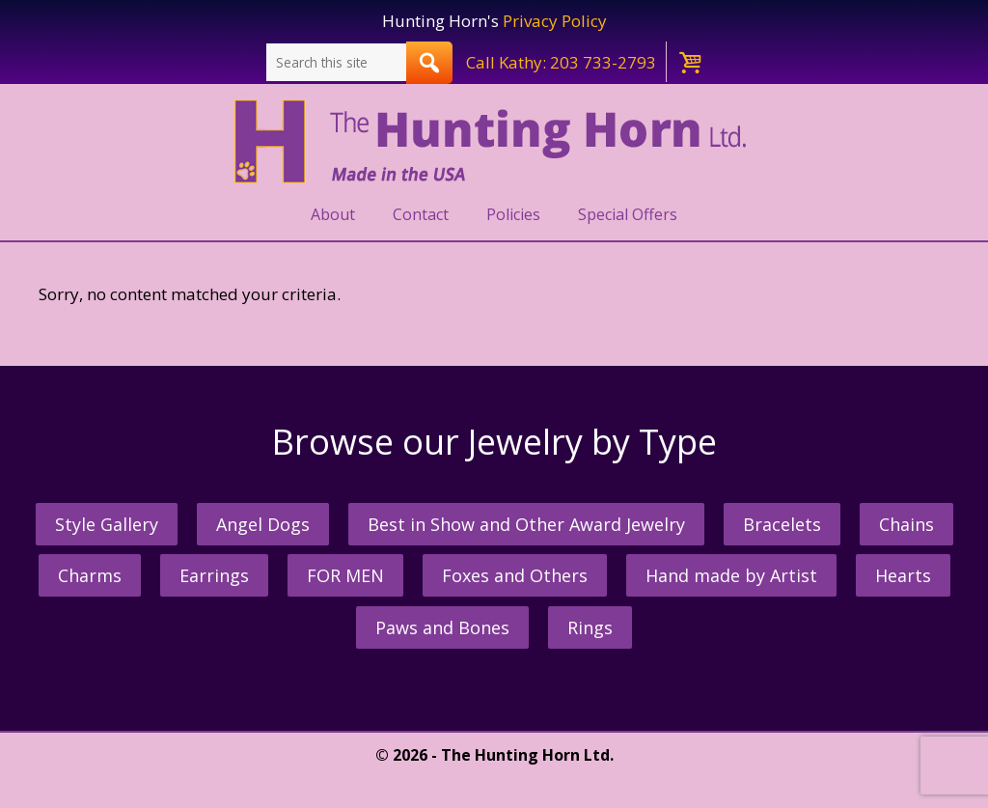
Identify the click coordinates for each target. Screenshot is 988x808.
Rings (590, 627)
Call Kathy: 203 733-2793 (561, 62)
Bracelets (782, 524)
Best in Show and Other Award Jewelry (526, 524)
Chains (906, 524)
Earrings (214, 575)
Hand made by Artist (731, 575)
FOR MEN (345, 575)
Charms (90, 575)
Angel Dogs (263, 524)
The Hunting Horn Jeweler (494, 142)
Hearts (903, 575)
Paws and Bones (442, 627)
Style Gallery (106, 524)
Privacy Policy (555, 21)
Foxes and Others (515, 575)
